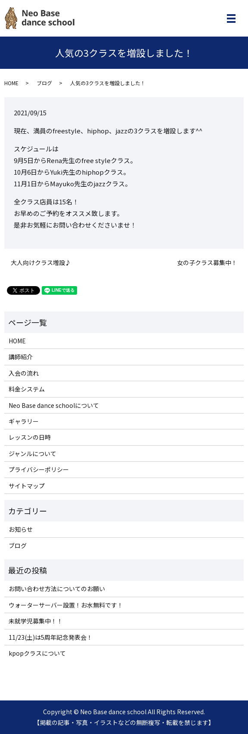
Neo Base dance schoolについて (54, 405)
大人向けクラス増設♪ (41, 263)
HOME (11, 82)
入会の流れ (24, 373)
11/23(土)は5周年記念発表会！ (51, 637)
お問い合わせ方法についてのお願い (57, 588)
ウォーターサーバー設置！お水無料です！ (66, 605)
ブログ (44, 82)
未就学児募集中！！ (36, 621)
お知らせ (21, 529)
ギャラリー (24, 421)
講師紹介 (21, 356)
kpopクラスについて (37, 653)
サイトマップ (27, 485)
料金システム (27, 389)
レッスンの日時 (30, 437)
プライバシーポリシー (39, 469)
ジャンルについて (32, 453)
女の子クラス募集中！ (207, 263)
